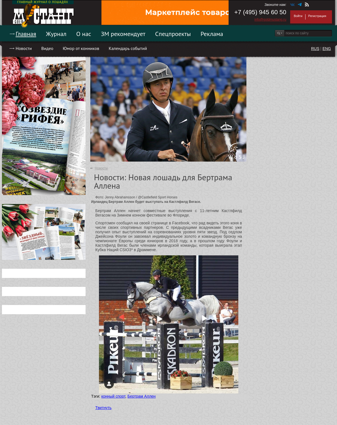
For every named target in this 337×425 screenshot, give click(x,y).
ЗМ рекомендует (123, 34)
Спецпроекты (173, 34)
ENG (327, 48)
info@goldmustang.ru (270, 19)
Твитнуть (103, 407)
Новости (24, 48)
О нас (83, 34)
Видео (47, 48)
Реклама (212, 34)
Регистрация (317, 16)
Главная (26, 34)
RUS (315, 48)
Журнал (56, 34)
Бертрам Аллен (141, 396)
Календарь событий (128, 48)
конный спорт (113, 396)
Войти (298, 16)
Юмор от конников (81, 48)
